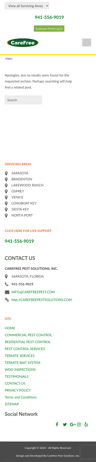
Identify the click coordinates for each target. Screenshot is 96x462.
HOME (10, 328)
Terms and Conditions (21, 397)
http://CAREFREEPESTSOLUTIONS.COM (42, 300)
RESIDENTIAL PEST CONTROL (28, 342)
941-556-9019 (49, 17)
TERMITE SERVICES (20, 356)
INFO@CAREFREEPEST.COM (33, 292)
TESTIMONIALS (17, 376)
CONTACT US (15, 383)
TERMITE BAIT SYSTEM (22, 363)
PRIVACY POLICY (18, 390)
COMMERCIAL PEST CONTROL (28, 335)
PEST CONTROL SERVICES (25, 349)
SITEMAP (12, 404)
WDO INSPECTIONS (20, 369)
